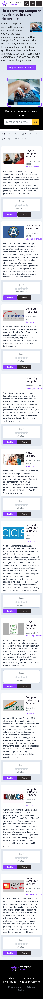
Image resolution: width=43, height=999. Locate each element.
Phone (24, 214)
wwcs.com (30, 805)
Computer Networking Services (33, 700)
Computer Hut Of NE (32, 310)
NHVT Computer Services (32, 625)
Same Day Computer (32, 379)
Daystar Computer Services (32, 153)
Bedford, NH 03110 (34, 385)
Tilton (20, 138)
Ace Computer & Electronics (34, 227)
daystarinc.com (32, 166)
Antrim (7, 138)
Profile (10, 214)
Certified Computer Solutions (32, 528)
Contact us (28, 978)
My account (9, 981)
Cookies (21, 990)
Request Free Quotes (21, 67)
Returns (31, 986)
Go (35, 121)
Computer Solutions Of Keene (32, 792)
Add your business (30, 981)
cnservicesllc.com (33, 713)
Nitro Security (30, 454)
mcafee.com (31, 466)
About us (13, 978)
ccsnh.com (30, 541)
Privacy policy (15, 986)
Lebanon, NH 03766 (34, 633)
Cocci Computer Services (32, 881)
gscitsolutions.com (34, 894)
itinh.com (30, 322)
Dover (14, 138)
